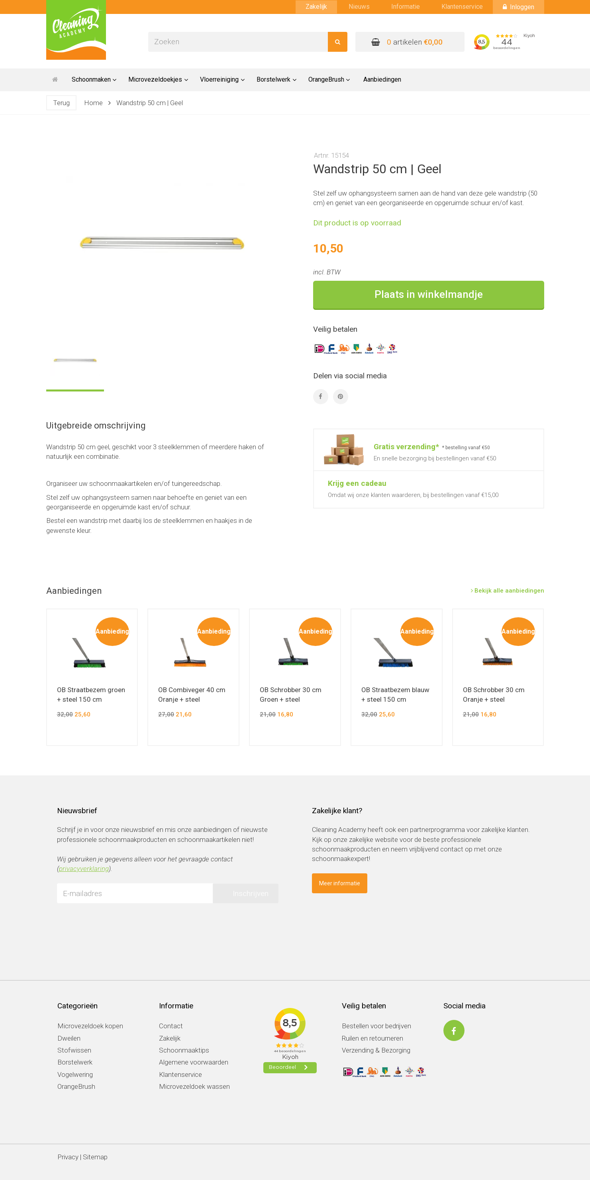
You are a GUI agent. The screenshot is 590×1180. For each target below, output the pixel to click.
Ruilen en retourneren (372, 1038)
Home (93, 103)
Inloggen (518, 7)
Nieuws (359, 6)
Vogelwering (75, 1074)
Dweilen (68, 1038)
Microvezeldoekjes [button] (158, 79)
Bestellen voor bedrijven (376, 1026)
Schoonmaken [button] (94, 79)
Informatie (405, 6)
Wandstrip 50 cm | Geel (149, 103)
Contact (171, 1026)
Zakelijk (316, 6)
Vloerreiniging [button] (222, 79)
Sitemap (95, 1157)
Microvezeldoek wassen (194, 1086)
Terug (61, 103)
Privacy (67, 1157)
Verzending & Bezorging (376, 1050)
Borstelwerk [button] (276, 79)
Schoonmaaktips (184, 1050)
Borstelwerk (74, 1062)
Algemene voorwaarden (193, 1062)
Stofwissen (74, 1050)
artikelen (407, 42)
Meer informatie (339, 883)
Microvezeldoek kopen (90, 1026)
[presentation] (117, 924)
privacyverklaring (84, 869)
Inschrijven (251, 893)
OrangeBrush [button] (329, 79)
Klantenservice (462, 6)
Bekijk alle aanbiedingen (507, 590)
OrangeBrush (76, 1086)
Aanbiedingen (382, 79)
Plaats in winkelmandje (428, 294)
